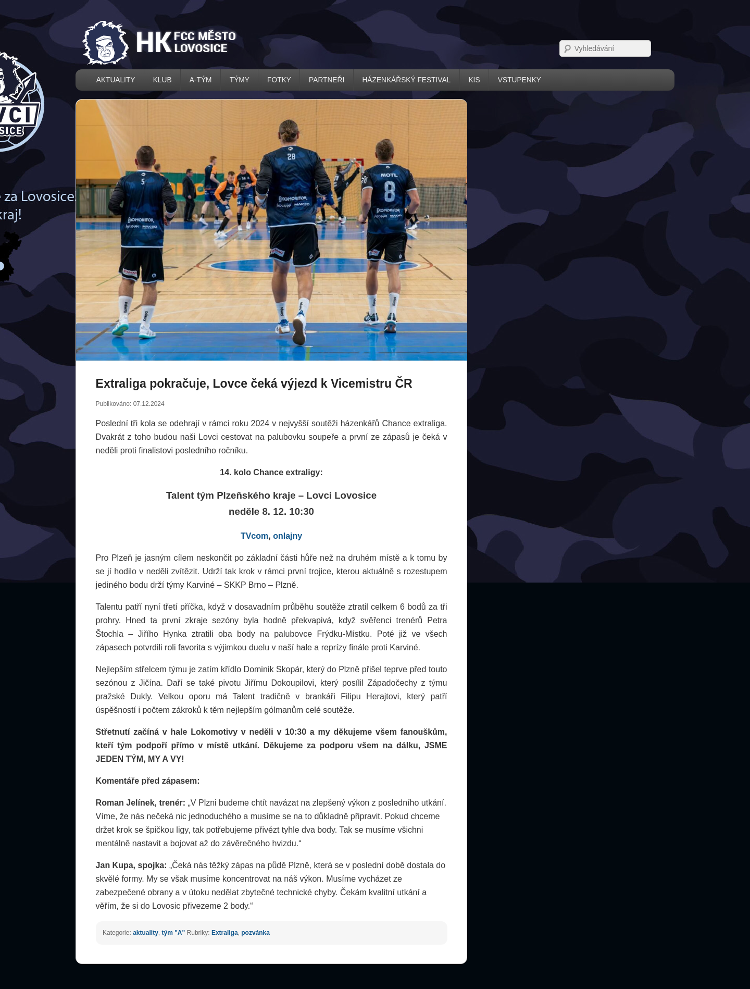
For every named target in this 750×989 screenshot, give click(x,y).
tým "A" (173, 932)
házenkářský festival (406, 80)
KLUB (162, 80)
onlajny (287, 535)
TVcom (254, 535)
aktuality (145, 932)
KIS (474, 80)
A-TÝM (201, 80)
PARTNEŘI (326, 80)
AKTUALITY (115, 80)
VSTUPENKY (519, 80)
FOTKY (279, 80)
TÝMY (239, 80)
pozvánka (255, 932)
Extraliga (224, 932)
